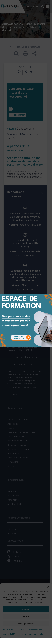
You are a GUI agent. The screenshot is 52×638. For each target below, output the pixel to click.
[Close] (50, 292)
